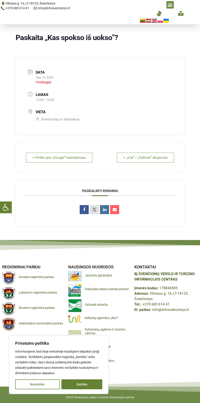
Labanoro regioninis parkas (38, 292)
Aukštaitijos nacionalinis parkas (41, 323)
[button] (6, 207)
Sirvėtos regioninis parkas (37, 308)
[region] (58, 365)
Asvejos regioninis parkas (36, 277)
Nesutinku (37, 384)
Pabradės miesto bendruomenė (107, 289)
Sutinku (82, 384)
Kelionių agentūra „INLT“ (102, 318)
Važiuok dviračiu (96, 304)
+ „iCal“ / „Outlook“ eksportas (145, 158)
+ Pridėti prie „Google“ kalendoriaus (59, 158)
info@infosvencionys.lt (170, 310)
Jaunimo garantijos (98, 275)
